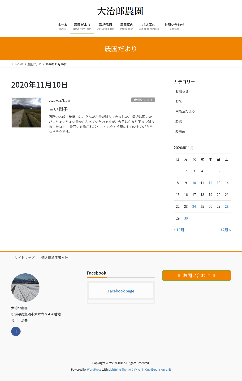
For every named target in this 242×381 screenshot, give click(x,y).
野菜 (178, 121)
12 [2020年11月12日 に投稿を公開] (210, 182)
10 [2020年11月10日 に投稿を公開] (194, 182)
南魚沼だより (143, 99)
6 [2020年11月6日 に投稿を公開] (219, 171)
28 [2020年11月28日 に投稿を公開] (227, 206)
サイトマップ (25, 257)
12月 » (225, 230)
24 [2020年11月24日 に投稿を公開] (194, 206)
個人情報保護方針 (54, 257)
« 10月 (179, 230)
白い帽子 (58, 109)
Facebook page (121, 291)
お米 (178, 101)
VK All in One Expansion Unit (152, 369)
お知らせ (182, 91)
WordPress (94, 369)
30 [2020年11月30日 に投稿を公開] (186, 218)
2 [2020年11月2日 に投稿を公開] (186, 171)
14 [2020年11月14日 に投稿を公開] (227, 182)
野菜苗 (180, 131)
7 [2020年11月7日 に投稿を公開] (227, 171)
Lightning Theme (119, 369)
